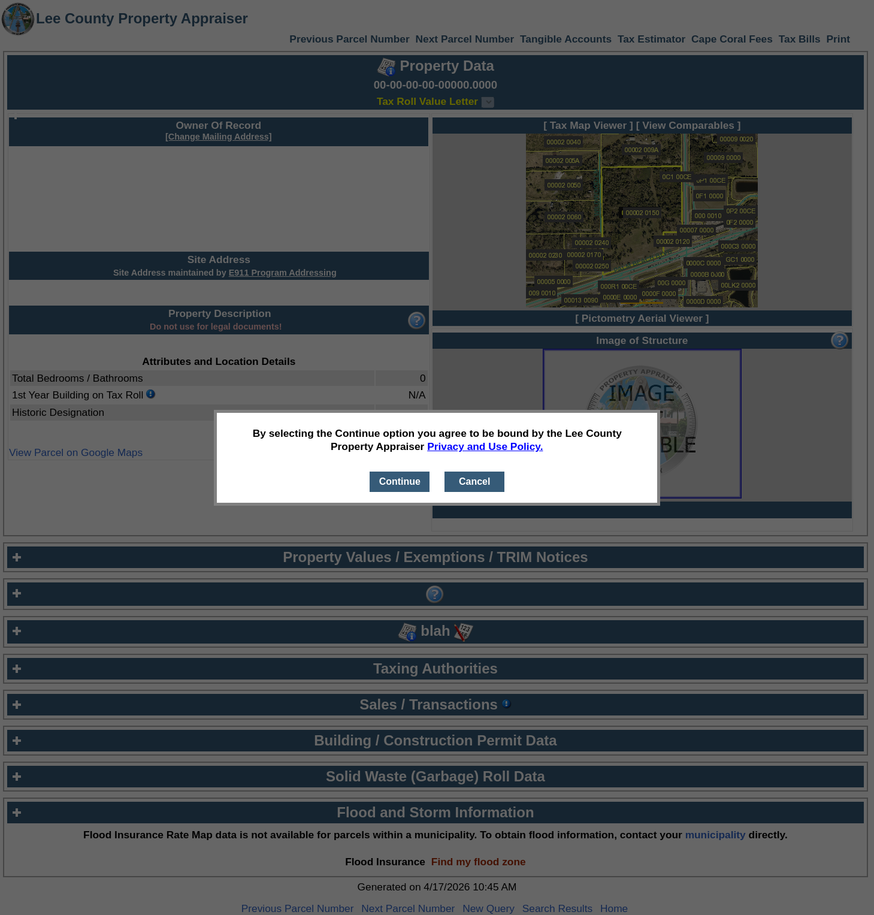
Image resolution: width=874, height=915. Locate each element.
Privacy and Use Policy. (485, 446)
